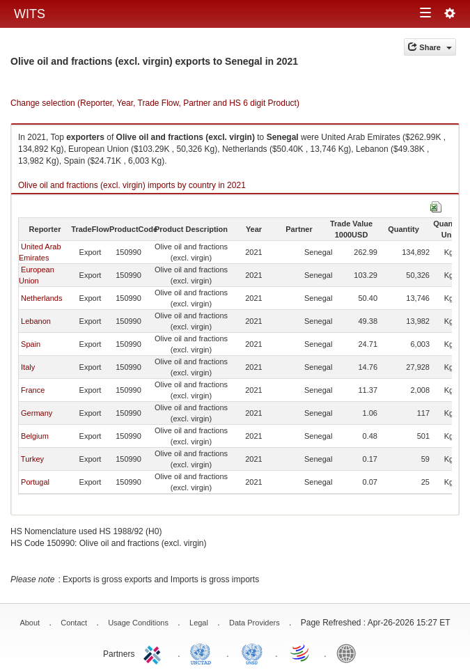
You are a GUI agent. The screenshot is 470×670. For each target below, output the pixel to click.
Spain (30, 344)
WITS (29, 14)
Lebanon (36, 321)
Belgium (35, 436)
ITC (155, 653)
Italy (28, 367)
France (33, 390)
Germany (36, 413)
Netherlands (41, 298)
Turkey (32, 459)
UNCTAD (203, 653)
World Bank (349, 653)
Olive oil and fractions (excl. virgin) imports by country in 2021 (132, 185)
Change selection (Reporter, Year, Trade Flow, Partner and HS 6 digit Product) (154, 103)
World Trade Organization (301, 653)
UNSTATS (252, 653)
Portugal (35, 482)
